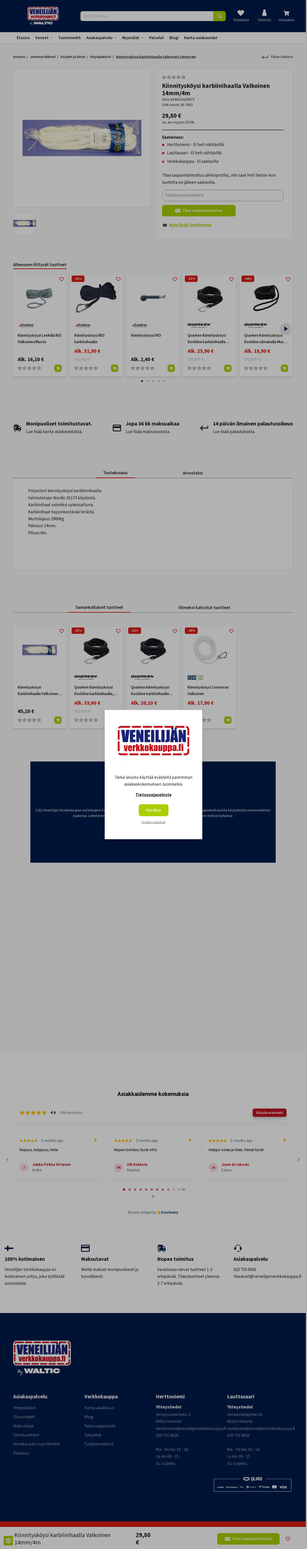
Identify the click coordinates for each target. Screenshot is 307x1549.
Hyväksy (153, 810)
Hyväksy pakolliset (153, 822)
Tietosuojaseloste (154, 795)
